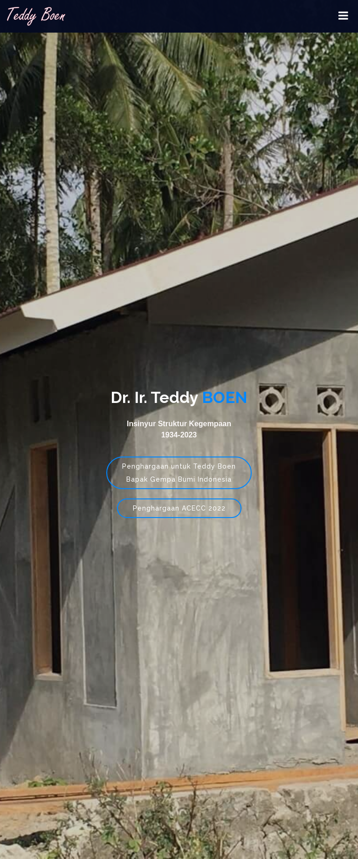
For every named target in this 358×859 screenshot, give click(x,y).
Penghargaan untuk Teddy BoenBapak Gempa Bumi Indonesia (179, 473)
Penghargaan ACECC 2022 (179, 508)
